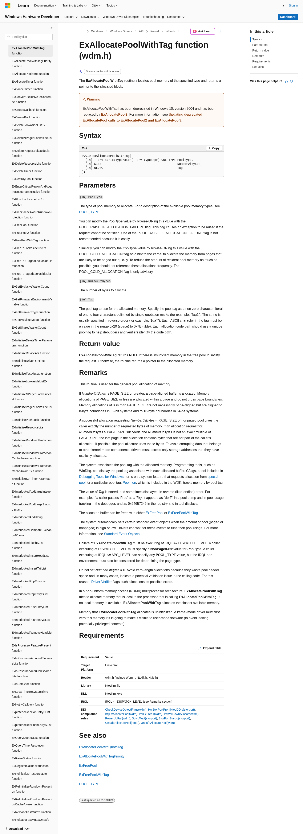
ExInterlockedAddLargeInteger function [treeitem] (32, 494)
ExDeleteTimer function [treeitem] (27, 171)
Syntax (257, 39)
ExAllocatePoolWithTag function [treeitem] (28, 50)
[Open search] (283, 5)
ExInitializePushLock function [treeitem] (31, 420)
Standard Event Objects (122, 534)
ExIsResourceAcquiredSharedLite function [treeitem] (31, 673)
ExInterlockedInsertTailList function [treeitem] (29, 571)
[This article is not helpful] (291, 81)
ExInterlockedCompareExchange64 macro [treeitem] (32, 532)
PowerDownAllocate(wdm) (181, 714)
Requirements (261, 61)
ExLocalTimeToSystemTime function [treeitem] (30, 694)
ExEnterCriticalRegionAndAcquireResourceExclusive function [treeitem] (32, 189)
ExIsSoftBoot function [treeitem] (26, 684)
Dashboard (287, 17)
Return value (260, 50)
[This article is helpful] (286, 81)
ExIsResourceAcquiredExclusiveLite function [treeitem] (32, 661)
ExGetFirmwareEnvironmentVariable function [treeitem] (32, 302)
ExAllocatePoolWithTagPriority (101, 756)
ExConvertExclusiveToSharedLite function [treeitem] (32, 99)
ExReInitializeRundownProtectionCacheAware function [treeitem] (32, 802)
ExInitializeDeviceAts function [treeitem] (31, 353)
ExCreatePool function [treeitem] (26, 117)
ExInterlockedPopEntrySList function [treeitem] (30, 596)
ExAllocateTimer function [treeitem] (28, 81)
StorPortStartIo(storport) (174, 718)
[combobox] (29, 37)
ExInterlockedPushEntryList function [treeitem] (30, 609)
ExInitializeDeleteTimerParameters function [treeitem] (32, 343)
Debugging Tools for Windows (101, 476)
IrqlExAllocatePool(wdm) (121, 714)
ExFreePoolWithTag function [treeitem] (30, 240)
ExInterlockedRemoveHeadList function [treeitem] (32, 635)
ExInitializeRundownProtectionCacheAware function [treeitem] (32, 455)
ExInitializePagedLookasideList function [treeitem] (32, 409)
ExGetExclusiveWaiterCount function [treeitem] (30, 289)
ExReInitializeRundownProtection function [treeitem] (32, 789)
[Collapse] (51, 28)
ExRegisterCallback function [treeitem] (30, 766)
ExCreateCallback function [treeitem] (29, 109)
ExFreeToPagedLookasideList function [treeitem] (31, 276)
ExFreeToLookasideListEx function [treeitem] (29, 250)
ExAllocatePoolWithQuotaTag (101, 747)
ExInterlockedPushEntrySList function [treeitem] (31, 622)
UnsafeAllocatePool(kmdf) (122, 722)
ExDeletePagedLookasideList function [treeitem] (31, 153)
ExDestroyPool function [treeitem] (27, 179)
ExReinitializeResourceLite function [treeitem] (29, 776)
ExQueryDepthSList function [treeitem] (30, 737)
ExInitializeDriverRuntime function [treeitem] (28, 363)
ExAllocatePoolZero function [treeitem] (30, 73)
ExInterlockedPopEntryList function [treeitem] (29, 584)
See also (258, 67)
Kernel (154, 31)
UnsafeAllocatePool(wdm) (158, 722)
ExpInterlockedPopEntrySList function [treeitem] (31, 714)
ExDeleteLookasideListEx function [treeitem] (28, 127)
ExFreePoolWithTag (183, 513)
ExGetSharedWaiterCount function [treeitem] (29, 330)
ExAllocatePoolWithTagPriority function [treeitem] (31, 63)
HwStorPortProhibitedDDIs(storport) (171, 709)
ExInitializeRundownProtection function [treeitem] (32, 443)
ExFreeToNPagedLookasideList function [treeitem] (32, 263)
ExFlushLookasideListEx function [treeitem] (28, 202)
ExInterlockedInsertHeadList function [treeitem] (30, 558)
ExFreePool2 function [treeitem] (26, 232)
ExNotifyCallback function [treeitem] (28, 704)
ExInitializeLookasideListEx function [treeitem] (29, 384)
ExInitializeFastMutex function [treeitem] (31, 373)
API (141, 31)
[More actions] (220, 31)
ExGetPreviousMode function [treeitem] (31, 319)
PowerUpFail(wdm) (117, 718)
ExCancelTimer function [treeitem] (27, 89)
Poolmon (129, 482)
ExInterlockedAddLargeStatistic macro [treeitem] (31, 507)
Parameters (259, 44)
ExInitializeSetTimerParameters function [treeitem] (32, 481)
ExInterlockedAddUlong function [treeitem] (27, 519)
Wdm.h (170, 31)
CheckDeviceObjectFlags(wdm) (125, 709)
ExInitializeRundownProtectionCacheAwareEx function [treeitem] (32, 468)
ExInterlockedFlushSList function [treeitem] (27, 545)
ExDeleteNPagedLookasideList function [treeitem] (32, 140)
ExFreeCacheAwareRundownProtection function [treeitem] (32, 214)
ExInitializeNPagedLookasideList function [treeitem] (32, 397)
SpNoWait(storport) (144, 718)
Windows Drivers (121, 31)
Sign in (293, 5)
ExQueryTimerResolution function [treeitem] (28, 748)
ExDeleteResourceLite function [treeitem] (32, 163)
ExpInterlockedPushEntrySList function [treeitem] (31, 727)
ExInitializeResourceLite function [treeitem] (27, 430)
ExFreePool (154, 513)
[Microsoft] (8, 5)
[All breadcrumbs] (82, 31)
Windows (97, 31)
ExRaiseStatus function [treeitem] (27, 758)
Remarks (258, 56)
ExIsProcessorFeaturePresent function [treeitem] (31, 648)
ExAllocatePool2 (114, 114)
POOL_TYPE (89, 212)
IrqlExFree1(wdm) (150, 714)
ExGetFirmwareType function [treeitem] (31, 312)
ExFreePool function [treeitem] (25, 225)
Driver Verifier (101, 582)
